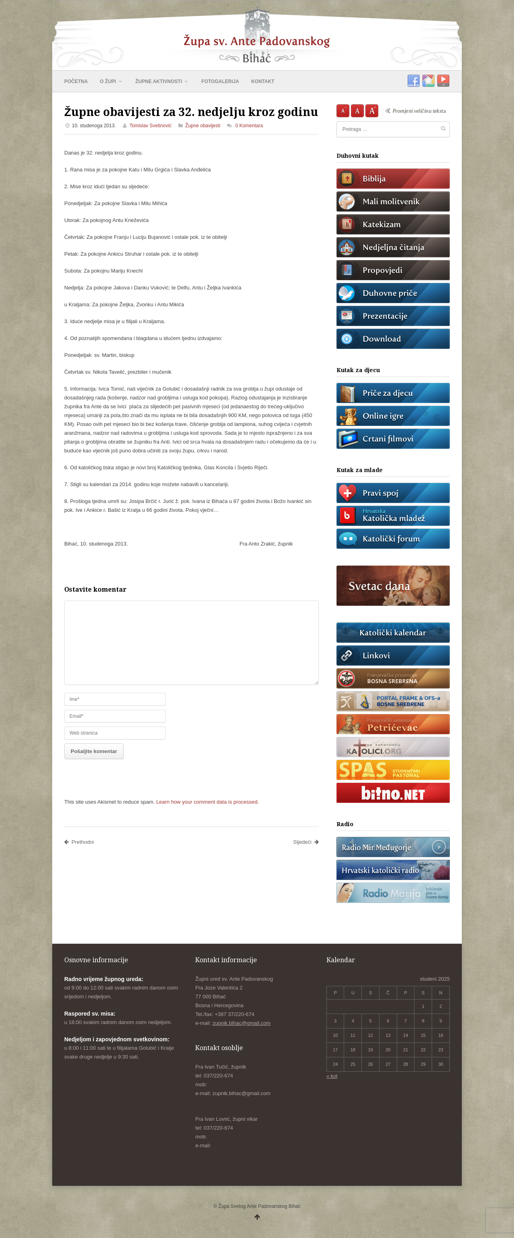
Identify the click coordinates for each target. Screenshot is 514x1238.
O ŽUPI (111, 81)
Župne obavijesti (202, 125)
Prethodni (79, 842)
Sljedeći (306, 842)
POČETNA (76, 81)
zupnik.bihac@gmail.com (241, 1023)
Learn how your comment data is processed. (207, 802)
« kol (331, 1076)
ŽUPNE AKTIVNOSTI (162, 81)
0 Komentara (249, 125)
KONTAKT (262, 81)
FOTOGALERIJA (220, 81)
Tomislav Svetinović (150, 125)
